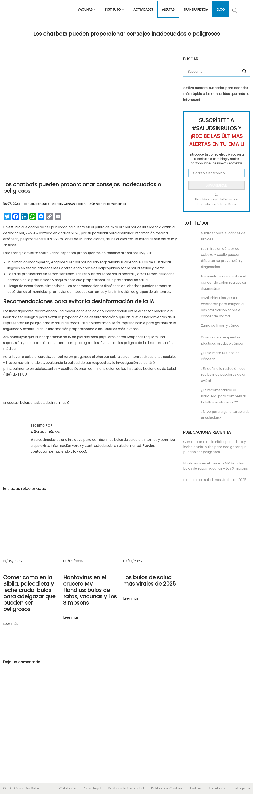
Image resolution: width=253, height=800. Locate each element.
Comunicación (75, 204)
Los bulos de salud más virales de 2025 (149, 580)
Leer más (10, 623)
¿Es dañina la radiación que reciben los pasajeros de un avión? (223, 374)
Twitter (196, 788)
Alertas (57, 204)
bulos (24, 402)
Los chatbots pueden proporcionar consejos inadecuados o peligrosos (82, 188)
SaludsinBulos (39, 204)
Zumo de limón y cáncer (221, 325)
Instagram (241, 788)
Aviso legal (92, 788)
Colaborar (67, 788)
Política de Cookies (166, 788)
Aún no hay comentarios (107, 204)
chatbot (37, 402)
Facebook (217, 788)
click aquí (78, 451)
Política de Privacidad (126, 788)
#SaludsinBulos (45, 431)
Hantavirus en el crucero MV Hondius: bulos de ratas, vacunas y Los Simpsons (90, 590)
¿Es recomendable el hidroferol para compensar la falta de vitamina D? (223, 396)
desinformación (58, 402)
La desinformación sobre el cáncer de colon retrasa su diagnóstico (223, 282)
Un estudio (11, 227)
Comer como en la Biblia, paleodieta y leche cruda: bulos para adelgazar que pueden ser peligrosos (29, 593)
